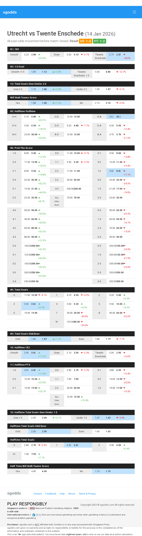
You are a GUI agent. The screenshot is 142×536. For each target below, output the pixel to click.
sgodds (10, 12)
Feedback (50, 493)
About (71, 493)
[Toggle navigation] (134, 12)
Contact (37, 493)
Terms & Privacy (87, 493)
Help (62, 493)
